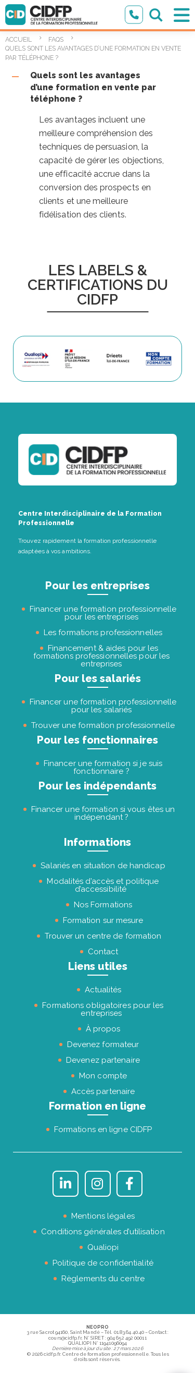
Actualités (103, 989)
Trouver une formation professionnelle (103, 725)
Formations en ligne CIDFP (103, 1129)
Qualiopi (103, 1247)
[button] (97, 87)
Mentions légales (103, 1216)
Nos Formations (103, 904)
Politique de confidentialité (103, 1263)
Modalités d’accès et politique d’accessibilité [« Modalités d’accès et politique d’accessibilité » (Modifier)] (103, 885)
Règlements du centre (103, 1278)
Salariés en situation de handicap (103, 865)
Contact (103, 951)
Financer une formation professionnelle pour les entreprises (103, 613)
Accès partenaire (103, 1091)
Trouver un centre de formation (103, 936)
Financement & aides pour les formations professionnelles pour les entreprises (101, 656)
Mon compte (103, 1075)
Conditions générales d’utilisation (102, 1231)
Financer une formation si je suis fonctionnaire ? (103, 767)
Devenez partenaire (103, 1060)
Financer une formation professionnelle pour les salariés (103, 705)
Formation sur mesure (103, 920)
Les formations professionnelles (103, 632)
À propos (103, 1029)
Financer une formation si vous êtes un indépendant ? (103, 813)
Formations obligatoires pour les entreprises (102, 1009)
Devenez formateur (103, 1044)
